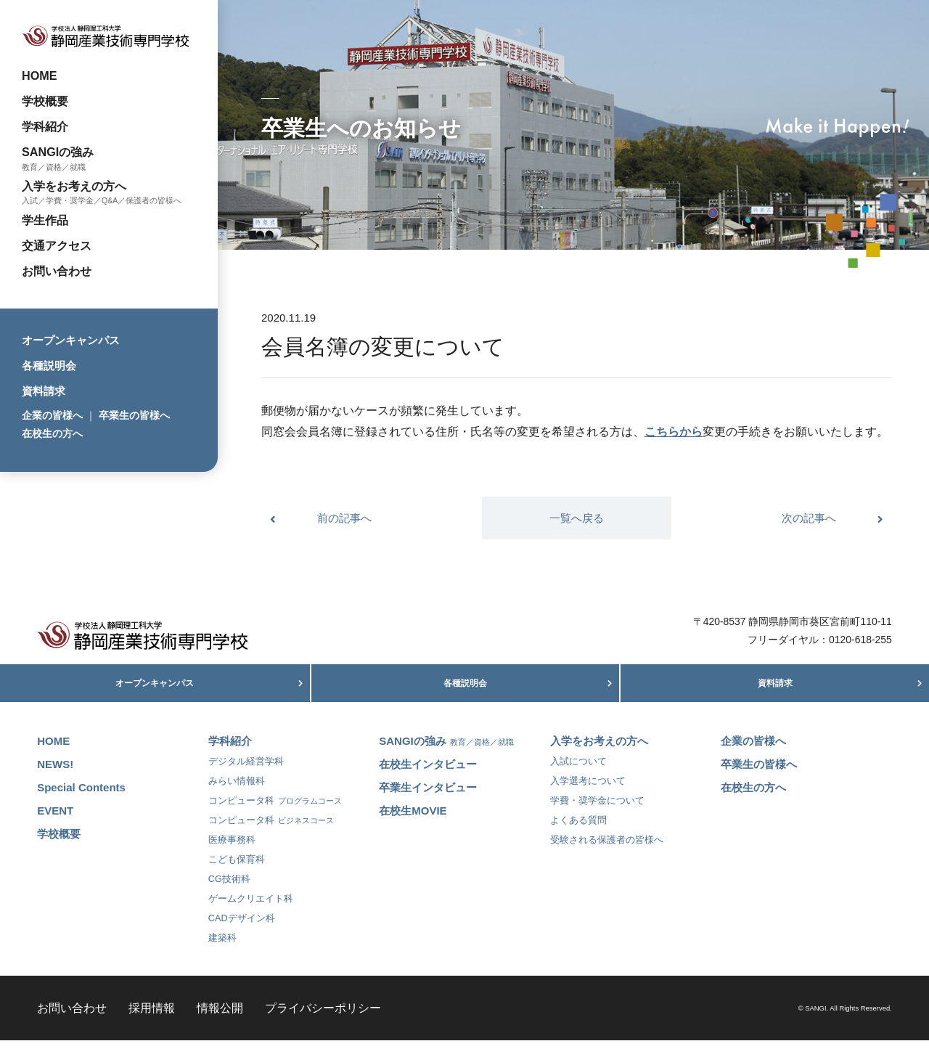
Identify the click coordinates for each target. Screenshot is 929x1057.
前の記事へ (344, 518)
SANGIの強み (58, 151)
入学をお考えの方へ (74, 185)
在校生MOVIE (412, 827)
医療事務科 (231, 856)
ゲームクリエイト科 (250, 915)
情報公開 (220, 1024)
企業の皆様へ (52, 415)
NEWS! (55, 781)
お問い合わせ (56, 270)
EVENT (55, 827)
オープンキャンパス (71, 340)
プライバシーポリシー (323, 1024)
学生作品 (45, 219)
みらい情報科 (236, 797)
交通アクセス (56, 245)
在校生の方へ (52, 433)
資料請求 (43, 391)
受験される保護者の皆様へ (606, 856)
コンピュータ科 (275, 817)
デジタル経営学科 (246, 777)
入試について (578, 777)
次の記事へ (809, 518)
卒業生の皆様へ (134, 415)
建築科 (222, 954)
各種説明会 (49, 365)
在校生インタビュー (428, 781)
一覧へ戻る (576, 518)
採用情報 (151, 1024)
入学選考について (588, 797)
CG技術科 (229, 895)
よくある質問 (578, 836)
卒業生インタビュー (428, 804)
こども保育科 (236, 875)
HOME (39, 75)
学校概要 (45, 100)
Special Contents (81, 804)
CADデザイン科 (241, 934)
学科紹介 (45, 126)
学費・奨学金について (597, 817)
